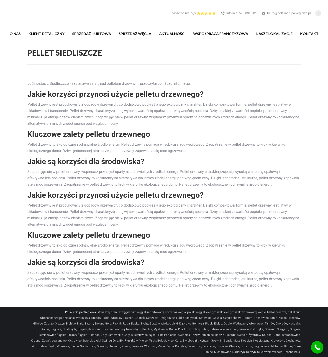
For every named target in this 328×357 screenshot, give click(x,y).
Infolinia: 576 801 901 (238, 13)
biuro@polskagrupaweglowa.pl (286, 13)
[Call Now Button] (317, 347)
